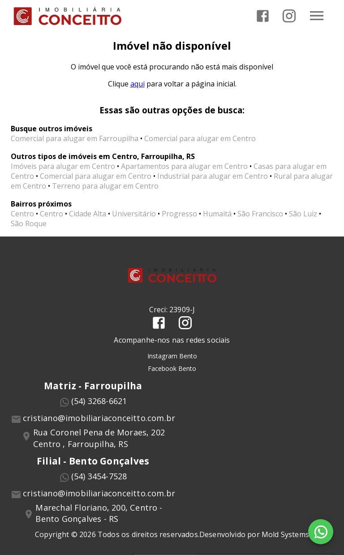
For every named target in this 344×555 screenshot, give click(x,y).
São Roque (29, 223)
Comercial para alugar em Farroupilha (74, 138)
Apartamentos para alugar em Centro (184, 166)
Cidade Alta (87, 214)
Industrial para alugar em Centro (212, 176)
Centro (22, 214)
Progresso (179, 214)
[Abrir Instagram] (289, 16)
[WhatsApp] (320, 531)
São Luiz (303, 214)
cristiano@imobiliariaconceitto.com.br (99, 418)
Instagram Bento (172, 356)
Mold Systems (285, 534)
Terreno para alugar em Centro (105, 186)
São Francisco (260, 214)
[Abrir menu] (316, 15)
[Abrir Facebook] (263, 16)
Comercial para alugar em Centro (200, 138)
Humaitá (217, 214)
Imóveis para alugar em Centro (63, 166)
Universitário (134, 214)
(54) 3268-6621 (99, 401)
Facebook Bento (172, 368)
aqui (137, 84)
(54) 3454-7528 (99, 476)
